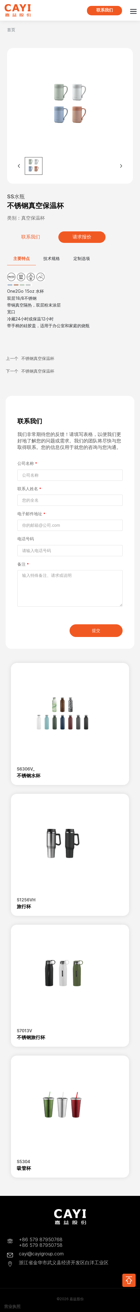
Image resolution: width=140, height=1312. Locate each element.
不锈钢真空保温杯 (37, 358)
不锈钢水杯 (28, 775)
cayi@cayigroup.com (41, 1254)
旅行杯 (24, 906)
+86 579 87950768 (40, 1239)
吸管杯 (24, 1168)
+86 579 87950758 (40, 1245)
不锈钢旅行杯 (31, 1037)
